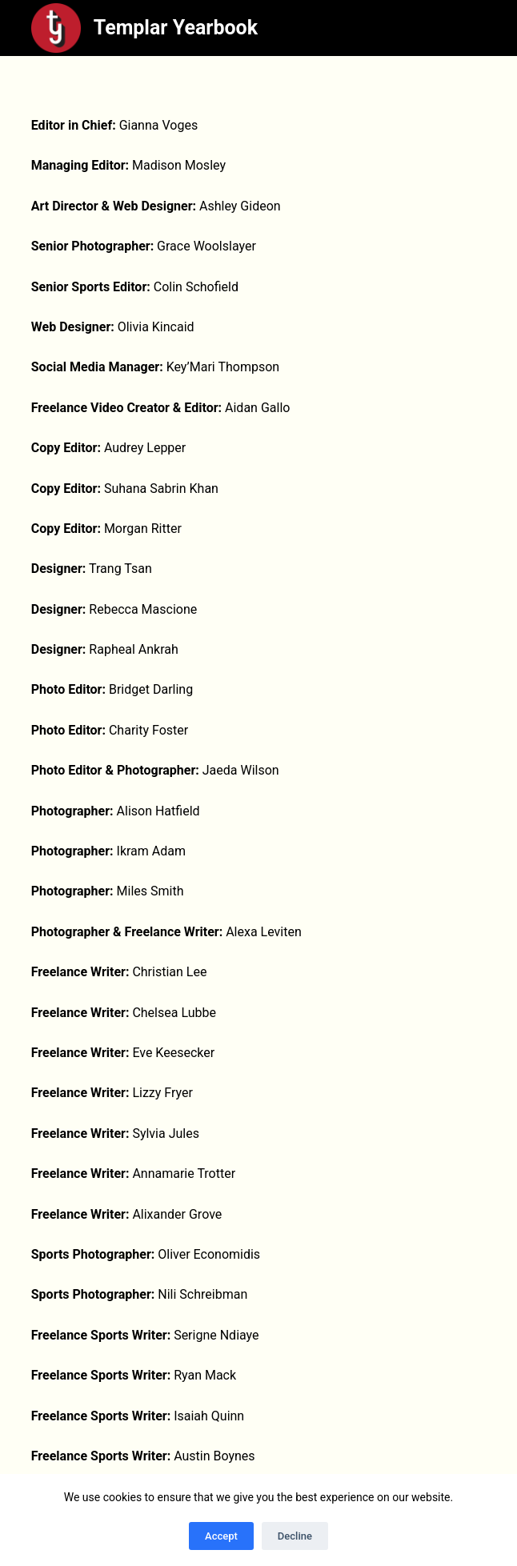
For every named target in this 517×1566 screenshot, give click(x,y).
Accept (221, 1536)
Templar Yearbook (176, 27)
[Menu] (478, 28)
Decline (295, 1536)
